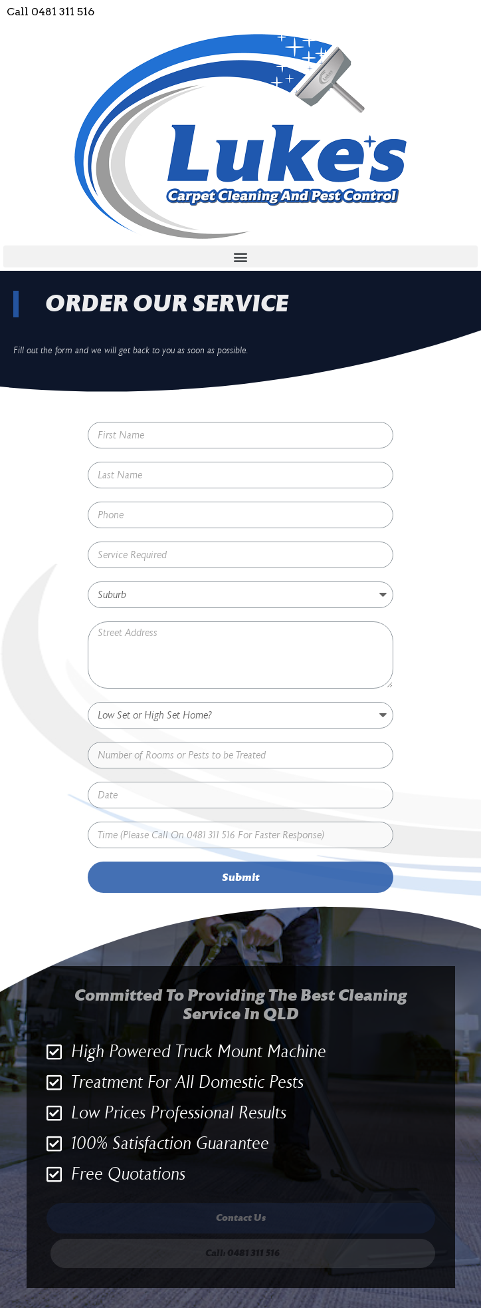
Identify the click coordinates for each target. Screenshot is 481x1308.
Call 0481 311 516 (50, 11)
